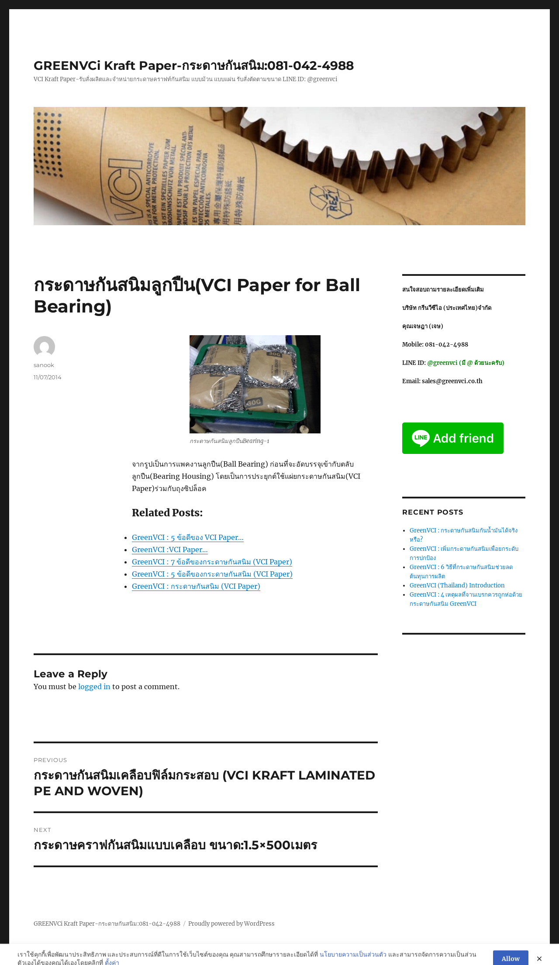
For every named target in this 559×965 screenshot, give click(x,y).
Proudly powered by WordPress (231, 923)
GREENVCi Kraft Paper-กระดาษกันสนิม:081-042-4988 (194, 65)
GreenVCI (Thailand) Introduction (457, 585)
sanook (44, 364)
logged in (94, 686)
